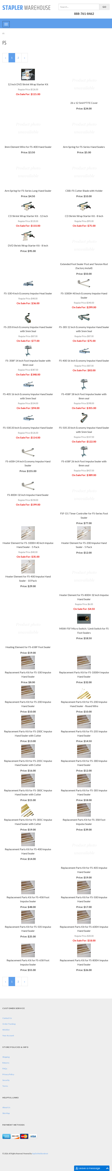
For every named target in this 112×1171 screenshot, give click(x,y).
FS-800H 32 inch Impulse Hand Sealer (28, 494)
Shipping (5, 1057)
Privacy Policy (8, 1074)
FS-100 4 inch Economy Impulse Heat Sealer (28, 293)
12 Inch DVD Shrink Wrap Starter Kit (28, 84)
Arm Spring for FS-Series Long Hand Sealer (28, 190)
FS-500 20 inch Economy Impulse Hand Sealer (28, 427)
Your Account (8, 1035)
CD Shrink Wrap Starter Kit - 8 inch (84, 215)
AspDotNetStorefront (40, 1153)
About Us (6, 1107)
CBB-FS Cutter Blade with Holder (84, 190)
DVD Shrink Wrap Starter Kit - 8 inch (28, 245)
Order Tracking (8, 1024)
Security (5, 1080)
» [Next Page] (26, 59)
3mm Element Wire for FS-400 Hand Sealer (28, 146)
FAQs (4, 1068)
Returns (5, 1063)
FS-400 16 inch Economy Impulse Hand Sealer (84, 360)
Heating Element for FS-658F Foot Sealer (28, 647)
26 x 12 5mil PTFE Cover (84, 102)
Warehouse (26, 8)
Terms (5, 1086)
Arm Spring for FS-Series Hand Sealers (84, 146)
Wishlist (5, 1029)
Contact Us (7, 1018)
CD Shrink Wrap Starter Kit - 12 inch (28, 215)
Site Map (6, 1113)
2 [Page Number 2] (20, 57)
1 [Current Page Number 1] (13, 59)
